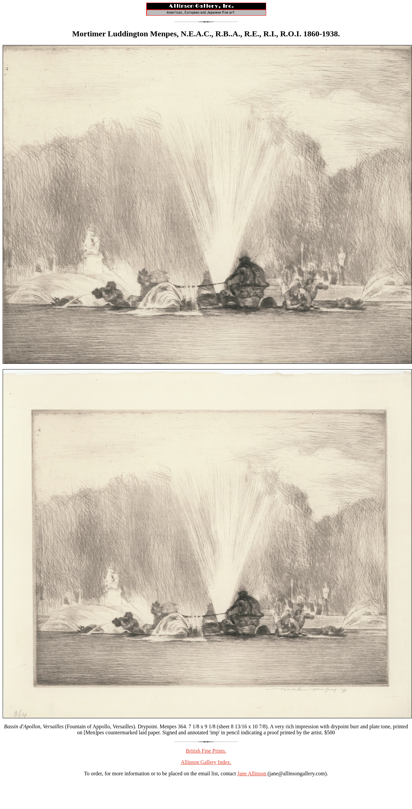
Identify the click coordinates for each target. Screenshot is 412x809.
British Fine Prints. (206, 751)
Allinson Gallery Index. (206, 762)
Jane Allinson (252, 773)
